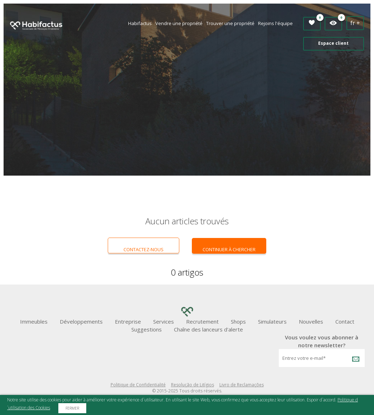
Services (163, 321)
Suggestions (146, 329)
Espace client (333, 43)
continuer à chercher (229, 249)
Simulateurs (272, 321)
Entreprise (128, 321)
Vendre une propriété (179, 23)
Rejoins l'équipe (275, 23)
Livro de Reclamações (241, 385)
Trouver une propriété (230, 23)
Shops (238, 321)
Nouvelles (311, 321)
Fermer (72, 408)
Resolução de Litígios (192, 385)
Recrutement (202, 321)
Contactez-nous (143, 249)
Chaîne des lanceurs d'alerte (208, 329)
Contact (344, 321)
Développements (81, 321)
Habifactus (140, 23)
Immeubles (34, 321)
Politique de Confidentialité (138, 385)
